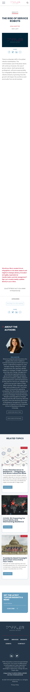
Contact (21, 644)
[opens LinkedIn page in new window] (11, 656)
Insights (23, 639)
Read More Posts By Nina (14, 418)
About (6, 639)
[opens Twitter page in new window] (17, 656)
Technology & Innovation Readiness (15, 303)
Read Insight (7, 487)
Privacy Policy (15, 685)
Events (8, 644)
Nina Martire (15, 26)
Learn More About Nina (14, 412)
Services (15, 639)
